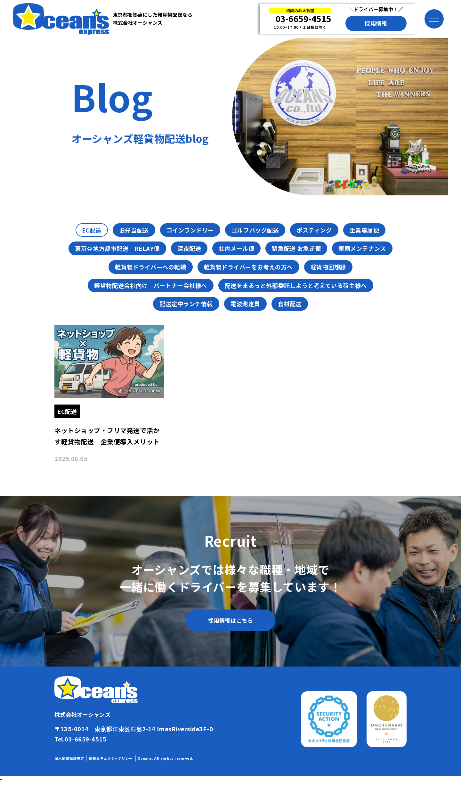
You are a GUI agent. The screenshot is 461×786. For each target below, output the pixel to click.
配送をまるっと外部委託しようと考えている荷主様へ (296, 285)
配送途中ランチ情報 (186, 303)
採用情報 (376, 23)
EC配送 (91, 230)
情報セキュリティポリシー (111, 758)
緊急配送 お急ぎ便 (296, 248)
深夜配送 (189, 248)
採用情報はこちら (230, 620)
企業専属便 (364, 230)
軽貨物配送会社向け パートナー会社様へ (150, 285)
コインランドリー (190, 230)
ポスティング (314, 230)
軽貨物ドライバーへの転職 (150, 267)
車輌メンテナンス (362, 248)
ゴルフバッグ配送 (255, 230)
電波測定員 (245, 303)
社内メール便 (236, 248)
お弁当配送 (134, 230)
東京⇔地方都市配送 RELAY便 (117, 248)
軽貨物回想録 (328, 267)
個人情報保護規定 (69, 758)
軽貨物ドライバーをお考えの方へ (248, 267)
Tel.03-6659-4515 (80, 739)
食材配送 (290, 303)
